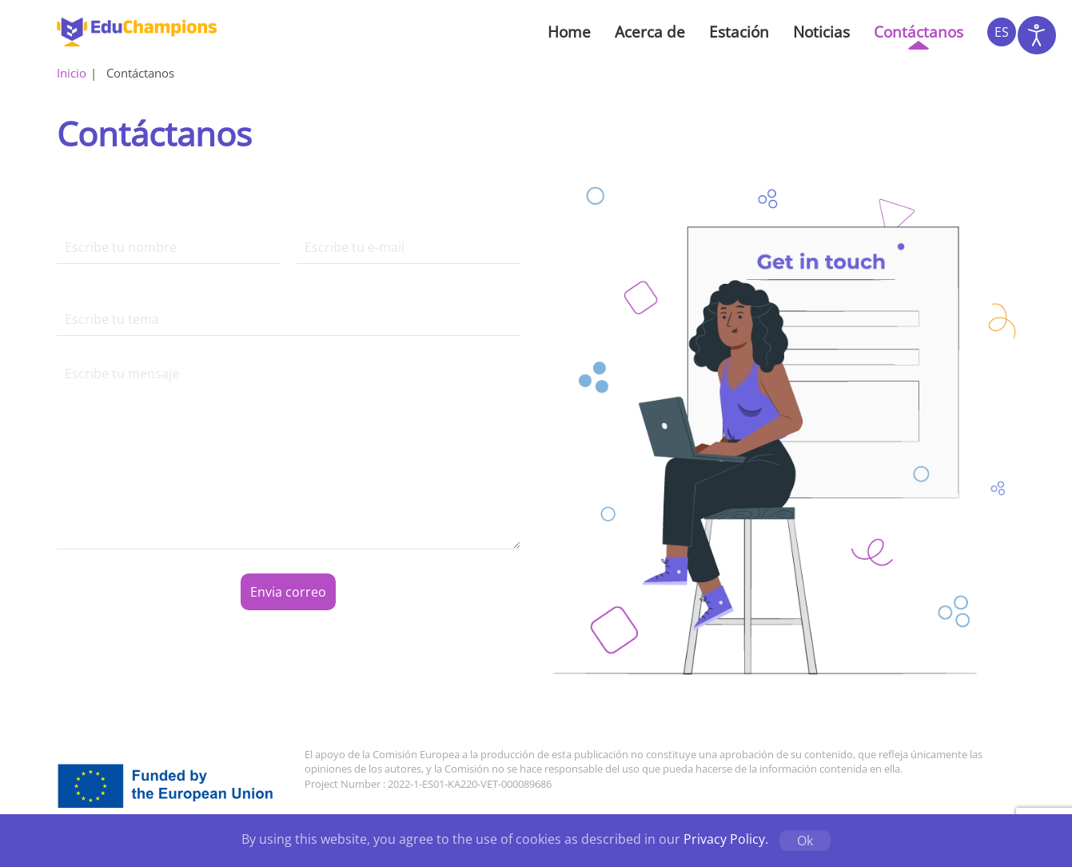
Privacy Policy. (725, 839)
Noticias (821, 32)
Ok (805, 840)
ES (1001, 32)
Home (569, 32)
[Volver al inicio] (137, 32)
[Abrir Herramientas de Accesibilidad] (1037, 35)
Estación (739, 32)
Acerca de (650, 32)
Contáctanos (918, 32)
